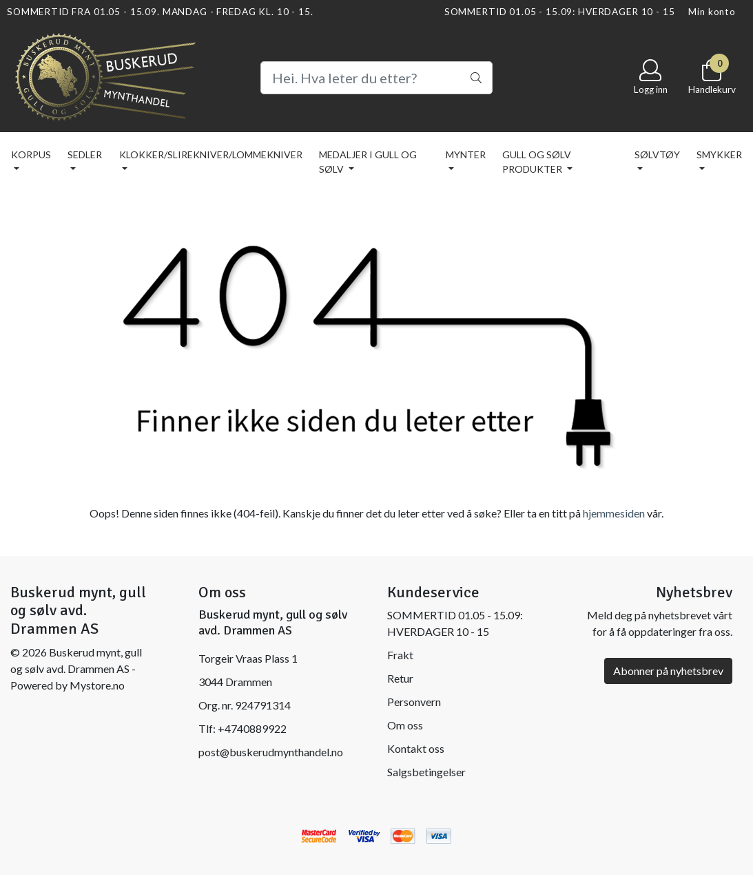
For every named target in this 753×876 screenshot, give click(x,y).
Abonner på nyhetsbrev (668, 670)
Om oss (405, 724)
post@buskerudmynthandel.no (270, 751)
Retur (400, 678)
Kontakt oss (415, 748)
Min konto (712, 11)
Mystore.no (97, 685)
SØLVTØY (657, 154)
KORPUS (31, 154)
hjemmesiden (614, 513)
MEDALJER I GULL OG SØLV (368, 162)
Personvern (414, 701)
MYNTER (466, 154)
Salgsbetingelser (426, 771)
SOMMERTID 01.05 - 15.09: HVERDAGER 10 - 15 (559, 11)
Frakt (400, 654)
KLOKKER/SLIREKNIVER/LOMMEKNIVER (210, 154)
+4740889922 (252, 728)
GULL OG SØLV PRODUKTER (536, 162)
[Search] (376, 77)
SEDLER (85, 154)
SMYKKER (719, 154)
